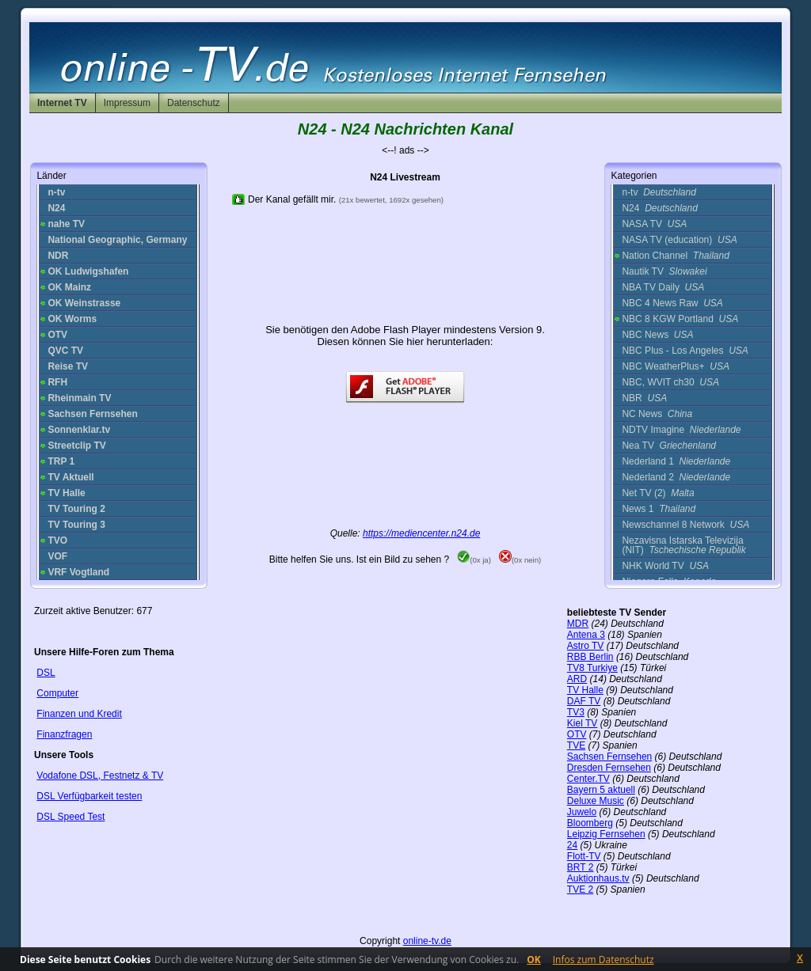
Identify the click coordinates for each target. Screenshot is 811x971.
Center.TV (588, 778)
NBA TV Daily (663, 287)
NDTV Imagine (681, 429)
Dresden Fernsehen (609, 767)
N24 (659, 208)
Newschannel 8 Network (685, 524)
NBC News (657, 334)
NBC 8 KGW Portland (680, 318)
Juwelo (581, 811)
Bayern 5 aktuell (601, 789)
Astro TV (585, 645)
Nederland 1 (676, 461)
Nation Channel (675, 255)
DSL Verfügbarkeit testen (89, 796)
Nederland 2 (676, 477)
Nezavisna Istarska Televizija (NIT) (683, 545)
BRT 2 (580, 867)
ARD (577, 679)
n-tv (658, 192)
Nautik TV (664, 271)
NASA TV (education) (679, 239)
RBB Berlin (590, 656)
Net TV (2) (658, 493)
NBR (644, 398)
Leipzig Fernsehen (606, 834)
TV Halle (585, 690)
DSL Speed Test (70, 816)
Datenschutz (193, 102)
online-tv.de (427, 940)
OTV (577, 734)
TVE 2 (580, 889)
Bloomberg (590, 823)
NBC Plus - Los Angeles (685, 350)
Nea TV (669, 445)
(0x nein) (520, 560)
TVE (576, 745)
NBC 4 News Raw (672, 303)
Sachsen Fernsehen (609, 756)
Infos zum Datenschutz (603, 959)
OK (534, 959)
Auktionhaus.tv (598, 878)
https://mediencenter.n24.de (421, 533)
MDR (577, 623)
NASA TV (654, 223)
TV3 (575, 712)
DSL (45, 672)
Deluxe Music (595, 800)
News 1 (658, 508)
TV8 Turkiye (592, 667)
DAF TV (583, 701)
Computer (57, 693)
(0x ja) (474, 560)
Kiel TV (582, 723)
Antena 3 (586, 634)
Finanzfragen (64, 734)
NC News (657, 413)
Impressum (127, 102)
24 (572, 845)
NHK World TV (665, 565)
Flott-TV (584, 856)
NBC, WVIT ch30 (670, 382)
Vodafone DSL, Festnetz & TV (99, 775)
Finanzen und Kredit (78, 713)
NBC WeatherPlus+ (675, 366)
